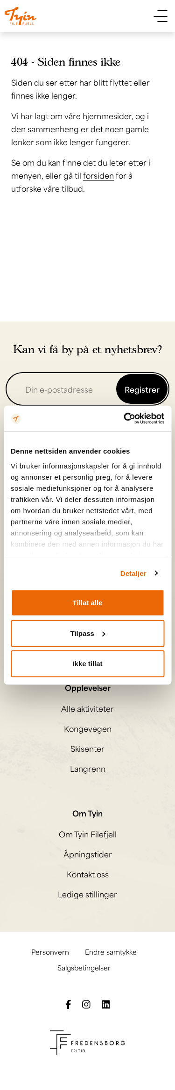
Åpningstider (87, 853)
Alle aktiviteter (87, 708)
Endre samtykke (111, 951)
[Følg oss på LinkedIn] (106, 1003)
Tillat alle (88, 603)
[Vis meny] (160, 16)
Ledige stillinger (87, 893)
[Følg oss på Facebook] (68, 1003)
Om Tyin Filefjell (88, 833)
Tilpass (87, 633)
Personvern (50, 951)
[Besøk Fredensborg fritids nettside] (87, 1041)
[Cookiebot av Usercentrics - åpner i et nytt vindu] (124, 418)
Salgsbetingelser (84, 967)
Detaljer (133, 573)
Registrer (142, 389)
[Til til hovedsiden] (20, 16)
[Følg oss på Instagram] (86, 1003)
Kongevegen (88, 728)
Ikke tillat (87, 664)
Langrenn (87, 768)
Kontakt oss (88, 873)
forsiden (98, 175)
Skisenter (87, 748)
